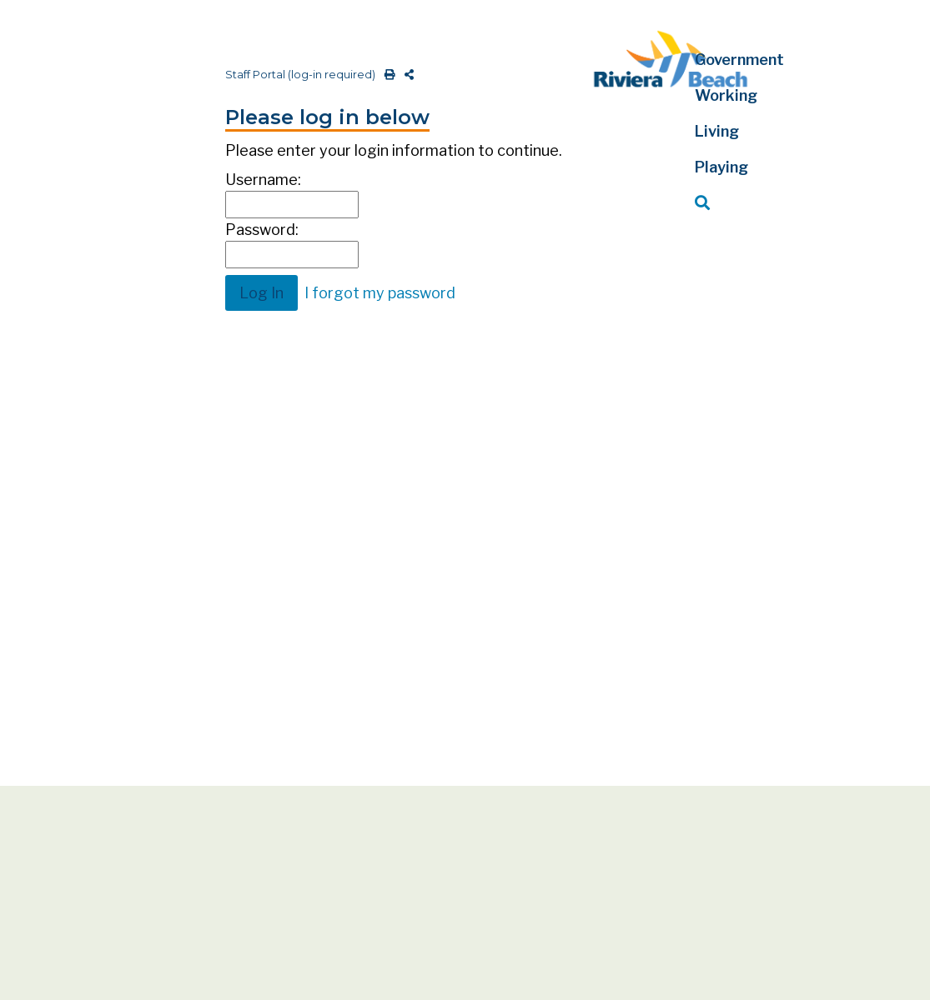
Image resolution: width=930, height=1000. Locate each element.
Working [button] (726, 95)
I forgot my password (379, 293)
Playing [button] (721, 167)
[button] (759, 203)
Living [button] (717, 131)
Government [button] (739, 59)
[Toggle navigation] (27, 22)
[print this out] (386, 74)
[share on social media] (406, 74)
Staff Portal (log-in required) (300, 74)
